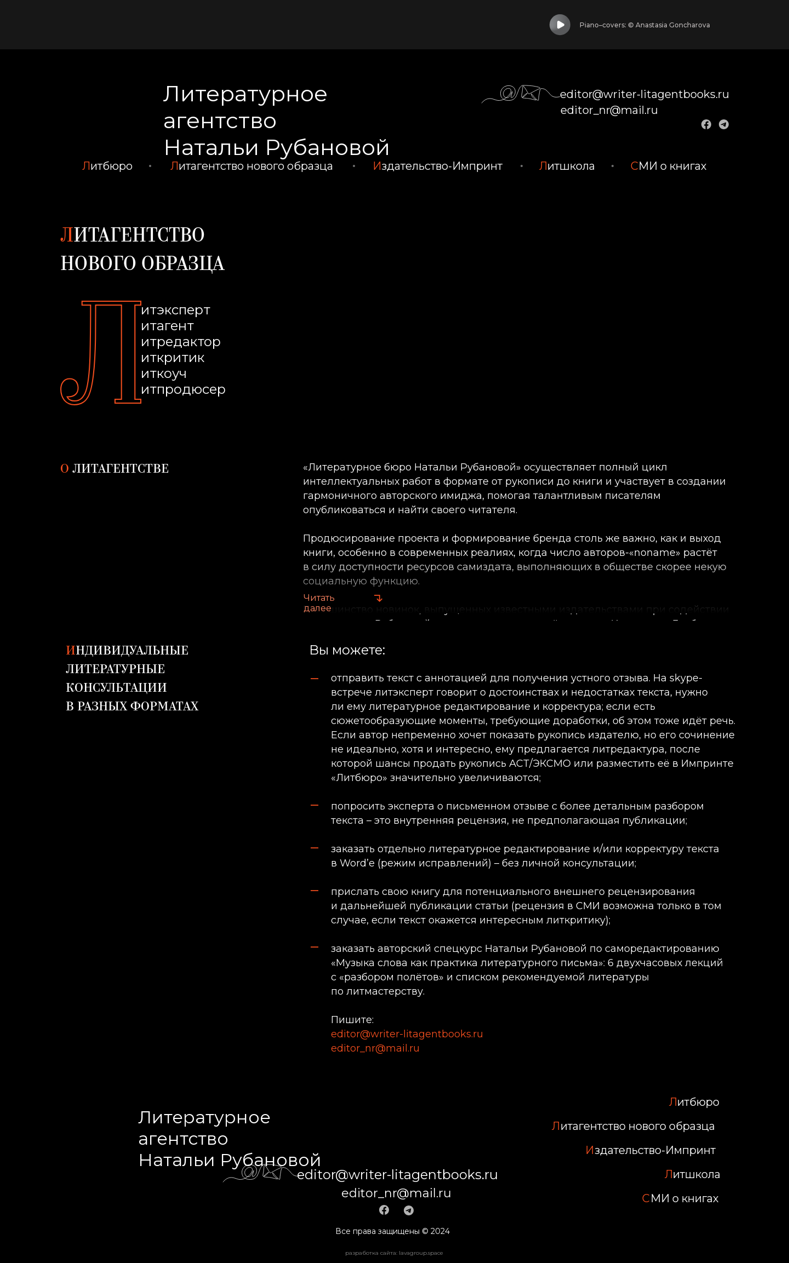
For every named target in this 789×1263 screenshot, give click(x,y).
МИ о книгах (669, 166)
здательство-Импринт (437, 166)
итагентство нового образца (251, 166)
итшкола (567, 166)
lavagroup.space (421, 1245)
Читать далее (319, 603)
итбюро (107, 166)
